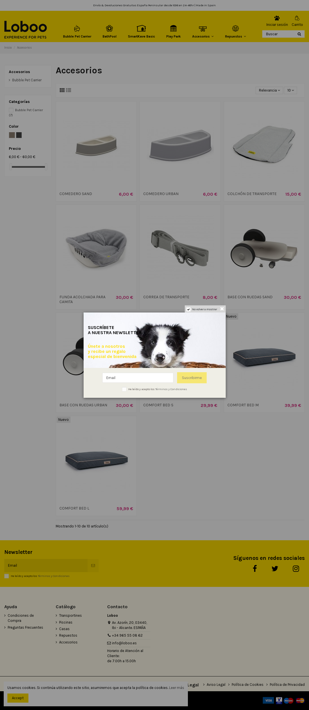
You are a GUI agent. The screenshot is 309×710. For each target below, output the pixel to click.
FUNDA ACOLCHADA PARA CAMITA (82, 299)
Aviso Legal (216, 684)
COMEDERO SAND (75, 193)
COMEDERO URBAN (161, 193)
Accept (18, 698)
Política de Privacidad (287, 684)
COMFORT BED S (158, 405)
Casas (64, 629)
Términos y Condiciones (54, 576)
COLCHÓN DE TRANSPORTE (252, 193)
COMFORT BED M (243, 405)
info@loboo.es (124, 643)
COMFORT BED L (74, 508)
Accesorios (19, 71)
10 (290, 90)
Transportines (70, 615)
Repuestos (68, 635)
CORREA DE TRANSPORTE (166, 297)
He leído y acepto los (40, 576)
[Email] (46, 565)
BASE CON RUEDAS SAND (250, 297)
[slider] (11, 166)
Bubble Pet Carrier (27, 80)
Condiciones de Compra (21, 618)
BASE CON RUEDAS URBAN (83, 405)
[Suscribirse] (93, 565)
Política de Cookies (248, 684)
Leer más (176, 688)
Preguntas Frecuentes (25, 627)
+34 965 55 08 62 (127, 635)
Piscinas (65, 622)
